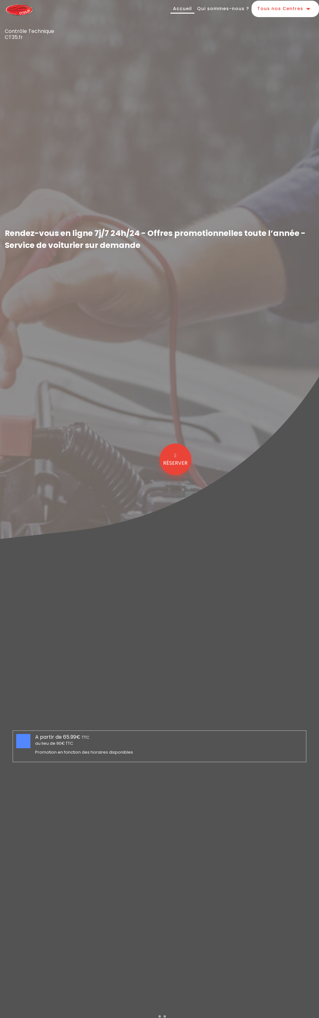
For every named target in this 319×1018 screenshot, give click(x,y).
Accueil (182, 8)
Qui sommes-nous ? (223, 8)
